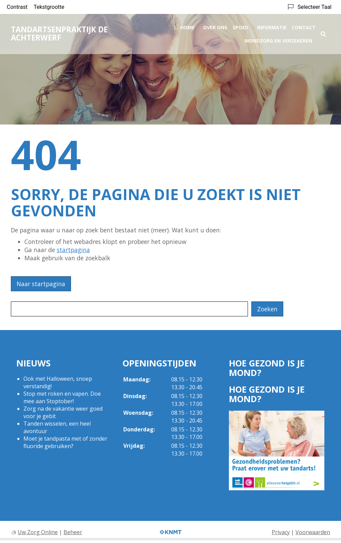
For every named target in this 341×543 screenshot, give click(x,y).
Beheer (73, 532)
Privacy (281, 532)
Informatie (272, 26)
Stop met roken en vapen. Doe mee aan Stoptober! (62, 397)
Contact (304, 26)
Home (187, 26)
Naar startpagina (41, 284)
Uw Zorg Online (38, 532)
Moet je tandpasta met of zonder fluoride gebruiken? (65, 442)
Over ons (215, 26)
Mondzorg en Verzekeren (278, 39)
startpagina (73, 250)
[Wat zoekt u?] (129, 308)
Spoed (240, 26)
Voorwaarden (312, 532)
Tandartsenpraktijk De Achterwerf (59, 32)
